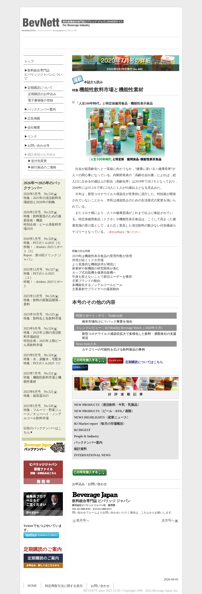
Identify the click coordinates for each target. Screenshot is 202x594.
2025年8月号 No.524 (41, 355)
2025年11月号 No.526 (41, 296)
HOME (32, 585)
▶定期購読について (38, 87)
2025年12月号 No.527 (41, 269)
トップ (29, 61)
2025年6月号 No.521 (41, 391)
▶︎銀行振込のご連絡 (42, 167)
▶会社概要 (32, 127)
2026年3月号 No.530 (41, 194)
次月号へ (170, 520)
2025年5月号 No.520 (41, 406)
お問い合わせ (100, 586)
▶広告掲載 (32, 118)
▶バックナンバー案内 (40, 109)
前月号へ (80, 520)
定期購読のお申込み (42, 94)
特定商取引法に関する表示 (64, 586)
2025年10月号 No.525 (41, 314)
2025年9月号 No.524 (41, 328)
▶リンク (30, 136)
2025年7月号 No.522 (41, 373)
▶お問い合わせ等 (37, 145)
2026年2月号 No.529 (41, 212)
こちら (145, 512)
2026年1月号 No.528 (41, 239)
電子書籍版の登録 (40, 100)
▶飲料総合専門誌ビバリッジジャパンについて (43, 74)
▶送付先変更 (37, 161)
